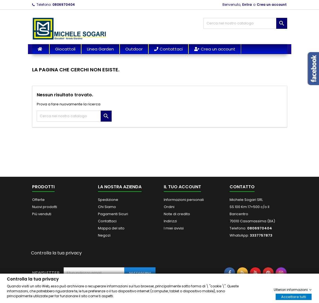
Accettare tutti (293, 296)
